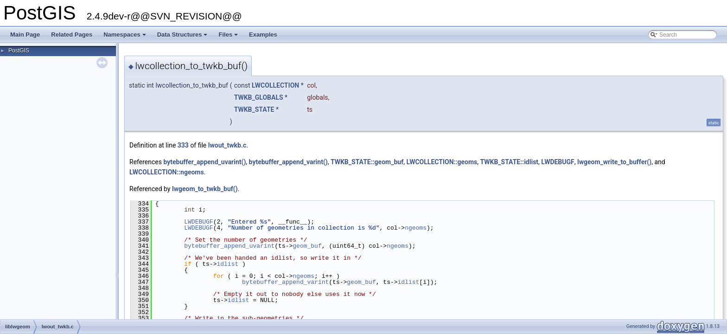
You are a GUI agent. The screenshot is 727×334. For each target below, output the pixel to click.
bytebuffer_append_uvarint (229, 246)
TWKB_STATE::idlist (509, 162)
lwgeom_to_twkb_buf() (205, 189)
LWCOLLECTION (275, 85)
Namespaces (125, 37)
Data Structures (183, 37)
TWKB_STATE (254, 109)
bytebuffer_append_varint (285, 282)
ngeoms (416, 228)
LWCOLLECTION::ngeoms (166, 172)
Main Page (25, 34)
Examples (263, 34)
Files (228, 37)
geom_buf (307, 246)
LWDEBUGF (557, 162)
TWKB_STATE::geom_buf (367, 162)
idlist (227, 264)
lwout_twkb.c (227, 145)
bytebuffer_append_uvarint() (204, 162)
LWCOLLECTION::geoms (441, 162)
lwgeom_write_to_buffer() (614, 162)
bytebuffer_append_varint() (288, 162)
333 (183, 145)
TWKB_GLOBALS (258, 97)
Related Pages (71, 34)
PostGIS (18, 50)
